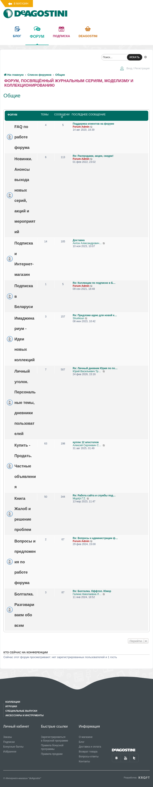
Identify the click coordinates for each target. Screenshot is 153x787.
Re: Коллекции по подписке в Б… (94, 282)
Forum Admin (81, 126)
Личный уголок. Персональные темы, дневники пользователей (25, 402)
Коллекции (12, 702)
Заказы (7, 737)
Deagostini (88, 36)
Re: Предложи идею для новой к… (95, 315)
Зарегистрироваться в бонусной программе (54, 739)
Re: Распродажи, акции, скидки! (93, 155)
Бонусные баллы (13, 746)
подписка (61, 36)
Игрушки (11, 706)
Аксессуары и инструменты (24, 715)
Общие (11, 95)
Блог (81, 741)
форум (37, 39)
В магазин (21, 3)
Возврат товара (88, 751)
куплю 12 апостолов (86, 442)
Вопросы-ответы (89, 756)
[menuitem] (135, 68)
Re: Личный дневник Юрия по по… (95, 368)
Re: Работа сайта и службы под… (94, 495)
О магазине (86, 737)
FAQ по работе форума (21, 137)
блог (17, 36)
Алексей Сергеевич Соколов (88, 445)
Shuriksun (78, 318)
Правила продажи (52, 753)
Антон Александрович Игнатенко (88, 243)
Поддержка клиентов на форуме (93, 123)
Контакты (84, 761)
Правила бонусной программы (52, 747)
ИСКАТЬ (135, 57)
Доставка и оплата (90, 746)
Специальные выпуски (21, 711)
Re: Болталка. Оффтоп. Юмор (92, 591)
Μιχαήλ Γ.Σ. (79, 498)
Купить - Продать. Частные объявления (25, 466)
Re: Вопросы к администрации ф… (95, 538)
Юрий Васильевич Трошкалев (88, 371)
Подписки (9, 741)
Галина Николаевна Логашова (88, 594)
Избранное (9, 751)
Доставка (79, 240)
